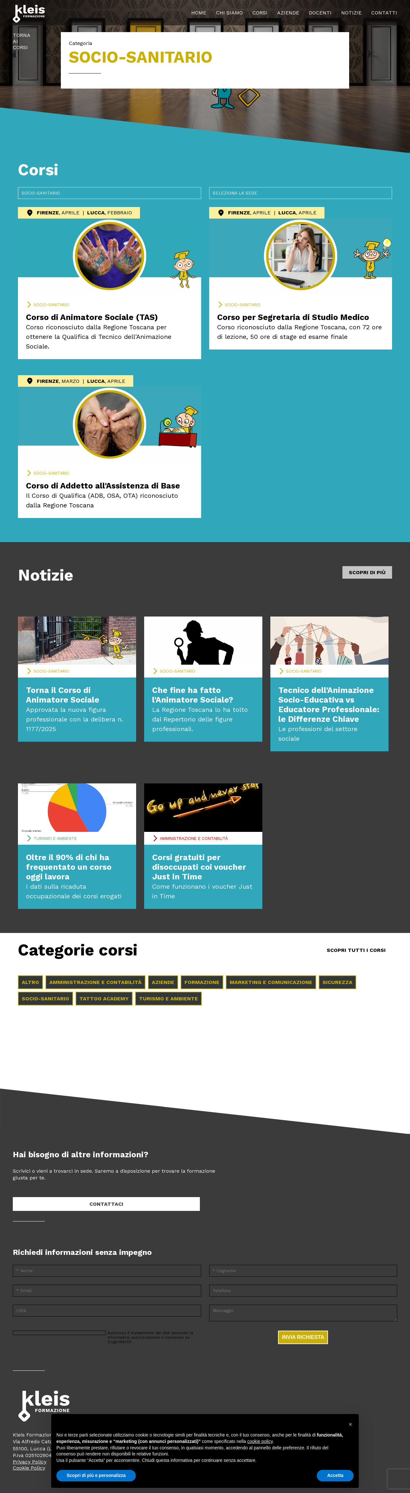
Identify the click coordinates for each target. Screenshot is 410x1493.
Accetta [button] (335, 1475)
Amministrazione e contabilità (194, 838)
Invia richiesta (303, 1337)
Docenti (320, 13)
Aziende (288, 13)
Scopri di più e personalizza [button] (96, 1475)
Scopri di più (367, 572)
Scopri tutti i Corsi (356, 950)
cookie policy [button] (260, 1441)
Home (198, 13)
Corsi (259, 13)
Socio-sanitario (51, 304)
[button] (350, 1424)
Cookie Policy (29, 1468)
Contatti (384, 13)
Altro (30, 982)
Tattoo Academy (104, 999)
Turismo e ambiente (55, 838)
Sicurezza (337, 982)
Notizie (351, 13)
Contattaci (106, 1204)
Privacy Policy (29, 1462)
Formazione (201, 982)
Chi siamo (229, 13)
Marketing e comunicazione (271, 982)
